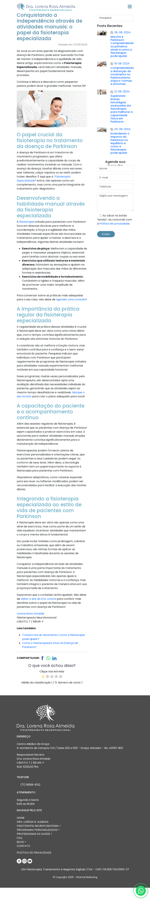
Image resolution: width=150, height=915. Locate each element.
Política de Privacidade (34, 880)
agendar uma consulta (71, 327)
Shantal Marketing (86, 904)
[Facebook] (19, 888)
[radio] (43, 704)
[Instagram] (24, 888)
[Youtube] (29, 888)
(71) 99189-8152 (30, 812)
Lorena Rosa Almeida (30, 641)
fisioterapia (26, 249)
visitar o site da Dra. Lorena (38, 626)
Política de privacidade (114, 251)
